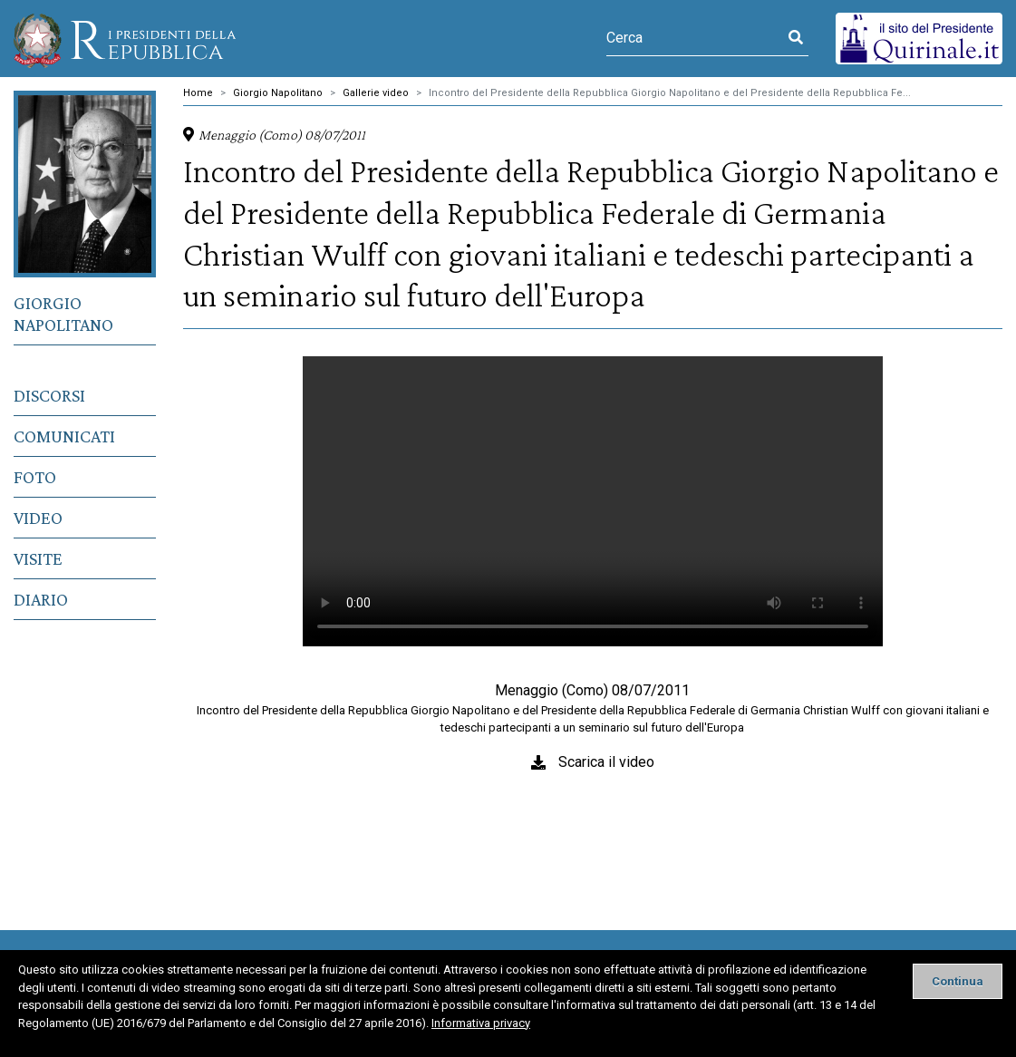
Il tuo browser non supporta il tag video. (593, 501)
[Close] (957, 981)
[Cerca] (694, 38)
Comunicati (64, 436)
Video (38, 518)
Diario (41, 599)
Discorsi (49, 395)
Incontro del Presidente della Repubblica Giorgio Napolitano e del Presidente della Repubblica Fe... (670, 93)
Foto (35, 477)
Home (198, 93)
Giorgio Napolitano (63, 314)
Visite (38, 558)
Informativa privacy (480, 1023)
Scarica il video (606, 762)
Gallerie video (376, 93)
